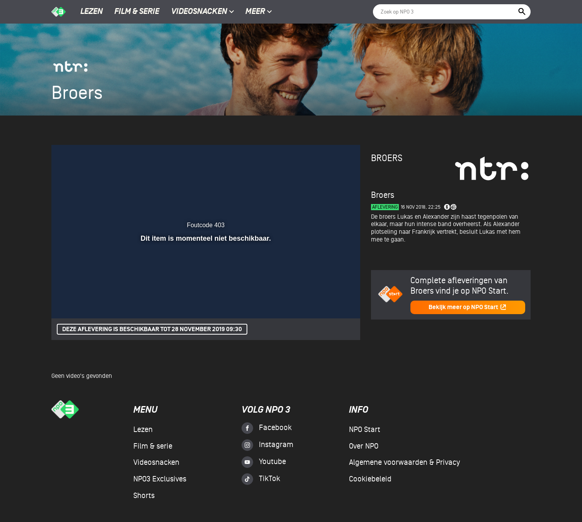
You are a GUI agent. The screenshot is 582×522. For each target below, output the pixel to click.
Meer (258, 12)
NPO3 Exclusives (159, 479)
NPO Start (364, 429)
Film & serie (136, 12)
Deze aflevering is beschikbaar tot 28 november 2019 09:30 (152, 329)
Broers (386, 158)
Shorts (144, 495)
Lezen (91, 12)
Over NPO (363, 446)
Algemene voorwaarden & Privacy (404, 462)
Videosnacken (199, 12)
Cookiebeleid (370, 479)
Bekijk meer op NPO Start (468, 307)
